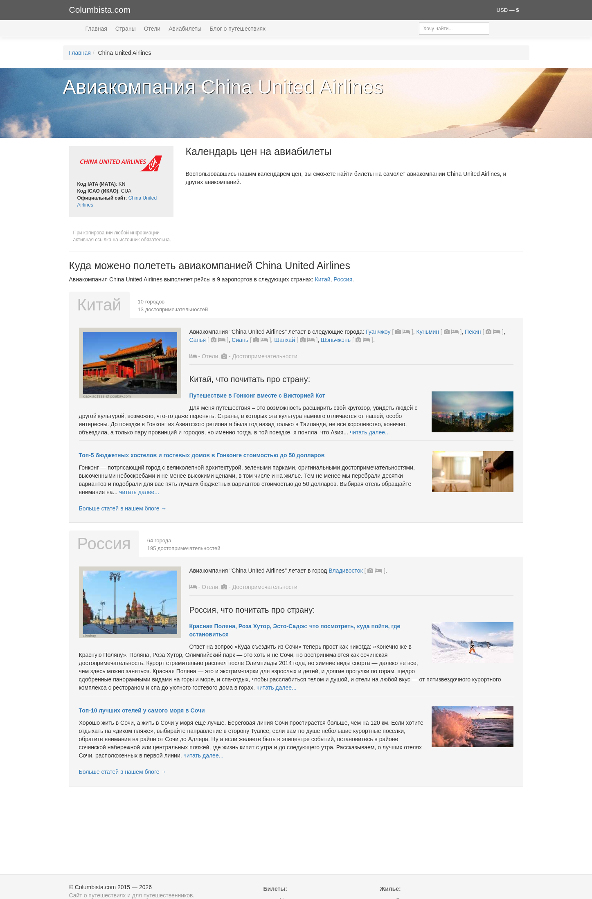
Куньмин (427, 331)
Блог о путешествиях (237, 28)
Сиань (240, 340)
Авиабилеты (185, 28)
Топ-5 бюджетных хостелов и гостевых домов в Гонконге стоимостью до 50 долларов (202, 455)
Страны (125, 28)
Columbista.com (100, 9)
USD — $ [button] (508, 10)
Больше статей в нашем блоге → (123, 508)
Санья (197, 340)
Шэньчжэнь (336, 340)
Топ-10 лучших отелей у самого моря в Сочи (142, 710)
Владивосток (346, 570)
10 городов (151, 302)
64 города (159, 540)
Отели (152, 28)
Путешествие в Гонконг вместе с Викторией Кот (257, 395)
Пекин (473, 331)
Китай (323, 279)
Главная (96, 28)
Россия (342, 279)
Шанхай (284, 340)
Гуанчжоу (378, 331)
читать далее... (370, 432)
